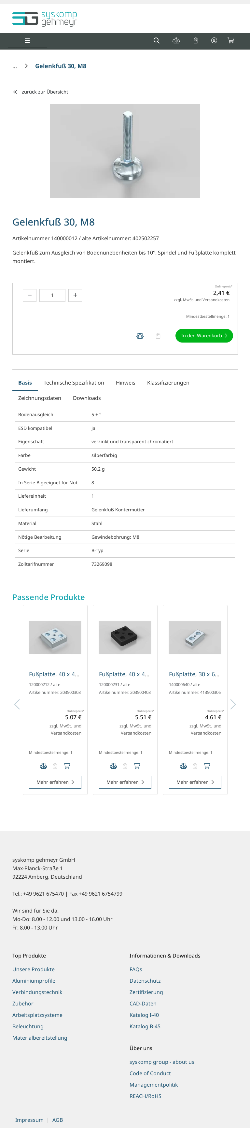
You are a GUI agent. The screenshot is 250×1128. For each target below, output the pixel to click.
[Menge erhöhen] (75, 295)
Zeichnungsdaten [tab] (39, 398)
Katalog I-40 (144, 1014)
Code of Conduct (150, 1073)
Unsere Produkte (33, 969)
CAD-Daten (143, 1003)
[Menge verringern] (29, 295)
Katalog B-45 (145, 1026)
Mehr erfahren (52, 782)
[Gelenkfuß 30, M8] (60, 66)
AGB (57, 1119)
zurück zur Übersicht (40, 91)
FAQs (136, 969)
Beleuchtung (28, 1026)
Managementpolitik (154, 1084)
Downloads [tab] (87, 398)
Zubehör (23, 1003)
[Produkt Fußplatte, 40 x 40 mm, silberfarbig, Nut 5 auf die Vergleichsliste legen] (43, 766)
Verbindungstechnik (37, 992)
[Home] (15, 66)
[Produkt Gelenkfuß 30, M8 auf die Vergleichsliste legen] (140, 336)
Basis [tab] (25, 382)
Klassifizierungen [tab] (168, 382)
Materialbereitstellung (39, 1037)
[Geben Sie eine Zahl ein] (52, 295)
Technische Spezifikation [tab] (74, 382)
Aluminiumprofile (33, 980)
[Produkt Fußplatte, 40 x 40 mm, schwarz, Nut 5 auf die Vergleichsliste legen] (113, 766)
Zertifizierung (146, 992)
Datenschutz (145, 980)
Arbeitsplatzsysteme (37, 1014)
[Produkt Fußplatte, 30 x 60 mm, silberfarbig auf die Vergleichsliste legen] (183, 766)
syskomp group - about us (162, 1061)
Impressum (29, 1119)
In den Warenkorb (201, 335)
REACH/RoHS (145, 1096)
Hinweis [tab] (125, 382)
